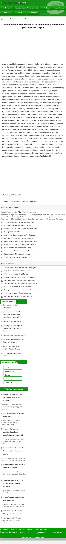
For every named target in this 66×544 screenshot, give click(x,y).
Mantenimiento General (8, 533)
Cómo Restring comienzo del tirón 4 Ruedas (13, 498)
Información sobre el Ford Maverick (16, 274)
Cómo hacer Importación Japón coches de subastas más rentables (18, 238)
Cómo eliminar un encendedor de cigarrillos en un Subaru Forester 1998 (20, 284)
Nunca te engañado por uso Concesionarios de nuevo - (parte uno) (20, 241)
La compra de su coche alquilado (15, 257)
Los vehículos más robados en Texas (13, 354)
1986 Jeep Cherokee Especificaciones (17, 293)
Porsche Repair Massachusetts (14, 335)
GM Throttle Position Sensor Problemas (13, 414)
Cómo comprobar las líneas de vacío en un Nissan (14, 466)
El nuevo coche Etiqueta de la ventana (17, 254)
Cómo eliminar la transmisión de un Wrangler (20, 268)
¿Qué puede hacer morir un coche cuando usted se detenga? (13, 483)
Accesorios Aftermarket (8, 529)
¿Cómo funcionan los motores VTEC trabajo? (20, 277)
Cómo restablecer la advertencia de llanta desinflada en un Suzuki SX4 (13, 432)
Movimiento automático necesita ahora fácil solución (19, 251)
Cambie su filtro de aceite (12, 321)
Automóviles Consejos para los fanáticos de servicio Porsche (19, 235)
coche (32, 19)
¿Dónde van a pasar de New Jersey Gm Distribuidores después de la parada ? (12, 314)
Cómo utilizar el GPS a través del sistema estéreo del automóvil (13, 397)
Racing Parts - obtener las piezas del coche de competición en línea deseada (19, 245)
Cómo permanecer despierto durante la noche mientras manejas (19, 290)
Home (7, 8)
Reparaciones (20, 8)
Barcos (6, 13)
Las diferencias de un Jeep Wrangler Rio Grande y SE (13, 512)
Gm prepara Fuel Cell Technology (10, 306)
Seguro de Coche (41, 529)
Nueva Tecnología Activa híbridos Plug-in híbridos (11, 347)
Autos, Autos (24, 533)
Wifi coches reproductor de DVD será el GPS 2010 (19, 248)
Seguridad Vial (41, 533)
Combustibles (57, 533)
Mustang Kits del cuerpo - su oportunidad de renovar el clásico (13, 328)
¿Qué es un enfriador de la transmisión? (18, 287)
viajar (20, 13)
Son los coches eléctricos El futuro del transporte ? (17, 226)
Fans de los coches (25, 529)
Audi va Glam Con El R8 (12, 195)
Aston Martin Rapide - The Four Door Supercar (18, 212)
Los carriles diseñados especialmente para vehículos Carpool (18, 222)
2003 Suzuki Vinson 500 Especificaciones (18, 271)
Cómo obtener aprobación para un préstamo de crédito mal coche (19, 280)
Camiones (33, 13)
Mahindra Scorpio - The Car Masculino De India (20, 229)
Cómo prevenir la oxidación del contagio (18, 296)
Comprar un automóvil (33, 8)
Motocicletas (59, 8)
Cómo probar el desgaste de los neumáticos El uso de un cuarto (13, 451)
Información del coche (19, 19)
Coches (46, 8)
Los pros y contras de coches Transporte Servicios (13, 340)
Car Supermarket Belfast (12, 232)
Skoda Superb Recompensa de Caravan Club (20, 201)
